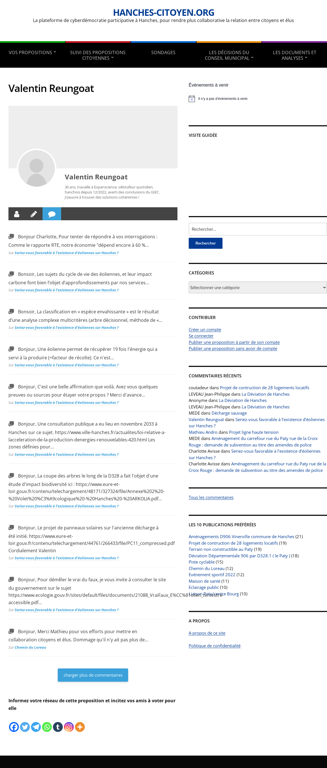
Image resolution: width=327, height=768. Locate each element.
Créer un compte (205, 329)
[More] (80, 722)
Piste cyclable (202, 562)
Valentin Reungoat (96, 176)
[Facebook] (14, 722)
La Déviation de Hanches (266, 394)
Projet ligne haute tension (254, 432)
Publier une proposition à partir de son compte (234, 342)
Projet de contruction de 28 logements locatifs (264, 387)
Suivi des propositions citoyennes (98, 55)
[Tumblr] (58, 722)
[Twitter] (25, 722)
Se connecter (201, 335)
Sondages (163, 52)
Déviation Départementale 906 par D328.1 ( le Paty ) (239, 555)
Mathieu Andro (203, 432)
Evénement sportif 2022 (212, 574)
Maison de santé (204, 581)
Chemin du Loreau (30, 647)
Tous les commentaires (211, 497)
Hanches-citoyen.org (163, 12)
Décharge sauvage (229, 413)
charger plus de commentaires (93, 675)
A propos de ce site (207, 633)
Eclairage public (204, 587)
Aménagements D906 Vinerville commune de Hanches (241, 536)
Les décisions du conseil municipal (227, 55)
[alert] (258, 98)
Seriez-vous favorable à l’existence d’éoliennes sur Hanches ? (67, 252)
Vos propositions (30, 52)
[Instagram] (69, 722)
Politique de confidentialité (215, 645)
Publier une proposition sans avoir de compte (233, 348)
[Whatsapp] (47, 722)
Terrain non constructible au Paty (221, 549)
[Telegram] (36, 722)
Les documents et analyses (294, 55)
